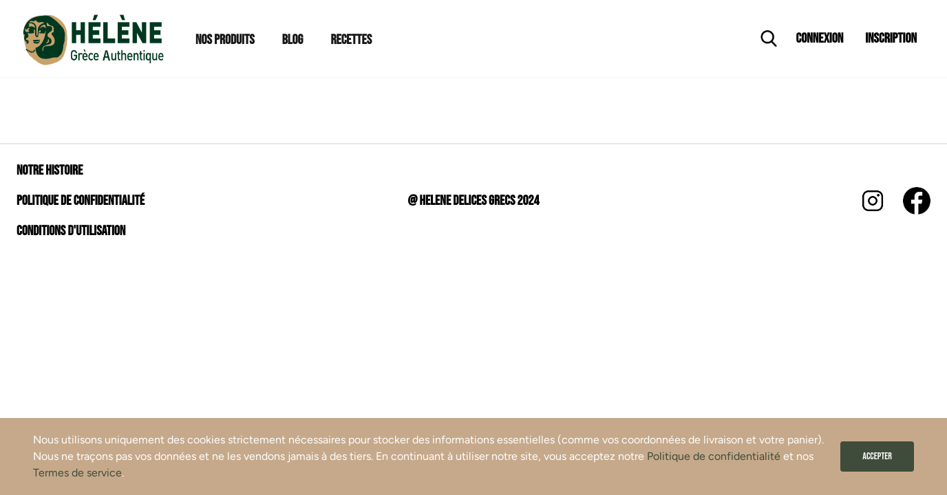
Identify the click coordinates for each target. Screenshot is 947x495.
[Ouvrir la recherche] (769, 38)
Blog (293, 40)
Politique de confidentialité (713, 456)
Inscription (891, 38)
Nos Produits (225, 40)
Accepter (877, 456)
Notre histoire (50, 170)
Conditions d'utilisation (71, 231)
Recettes (351, 40)
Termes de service (77, 472)
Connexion (820, 38)
